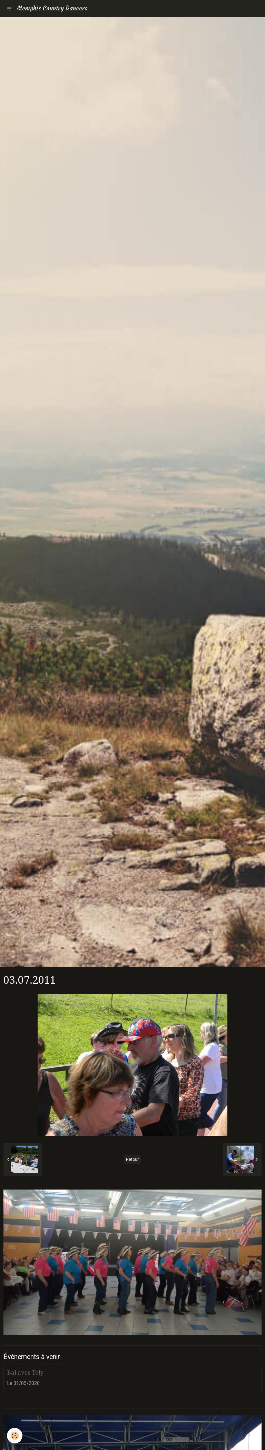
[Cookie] (14, 1435)
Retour (132, 1159)
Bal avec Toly (25, 1372)
